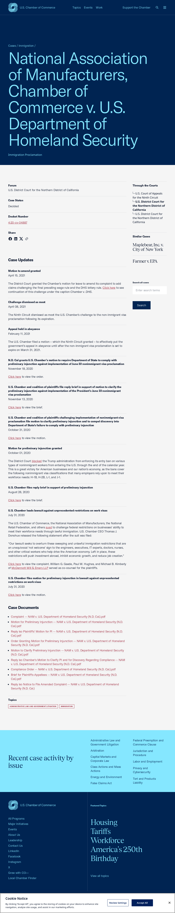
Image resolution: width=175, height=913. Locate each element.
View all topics (100, 876)
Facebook (14, 856)
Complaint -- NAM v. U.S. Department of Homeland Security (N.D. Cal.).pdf (58, 616)
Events (88, 7)
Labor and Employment (147, 761)
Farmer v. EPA (145, 261)
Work (99, 7)
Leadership (15, 840)
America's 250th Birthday (116, 854)
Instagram (14, 862)
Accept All (142, 902)
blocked (37, 461)
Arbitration (97, 750)
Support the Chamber (136, 7)
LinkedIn (13, 851)
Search (141, 305)
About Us (14, 834)
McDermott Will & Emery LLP (29, 568)
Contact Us (15, 845)
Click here (109, 287)
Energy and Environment (106, 777)
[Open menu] (165, 7)
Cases (12, 45)
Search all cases (141, 282)
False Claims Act (101, 783)
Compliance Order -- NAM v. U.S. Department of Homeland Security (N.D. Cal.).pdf (63, 669)
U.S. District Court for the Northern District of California (149, 206)
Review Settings (118, 902)
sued (49, 527)
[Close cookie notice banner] (169, 902)
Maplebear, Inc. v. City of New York (148, 247)
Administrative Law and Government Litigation (33, 706)
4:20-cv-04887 (17, 222)
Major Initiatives (18, 824)
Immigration (26, 45)
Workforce (107, 840)
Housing (104, 822)
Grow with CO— (18, 872)
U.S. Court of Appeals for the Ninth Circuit (147, 195)
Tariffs (101, 831)
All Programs (16, 818)
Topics (76, 7)
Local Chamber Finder (22, 878)
